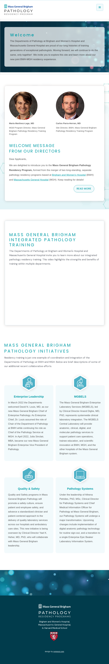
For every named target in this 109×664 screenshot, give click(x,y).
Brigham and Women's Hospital (69, 175)
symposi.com (58, 652)
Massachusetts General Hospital (31, 179)
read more (84, 188)
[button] (99, 7)
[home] (18, 9)
